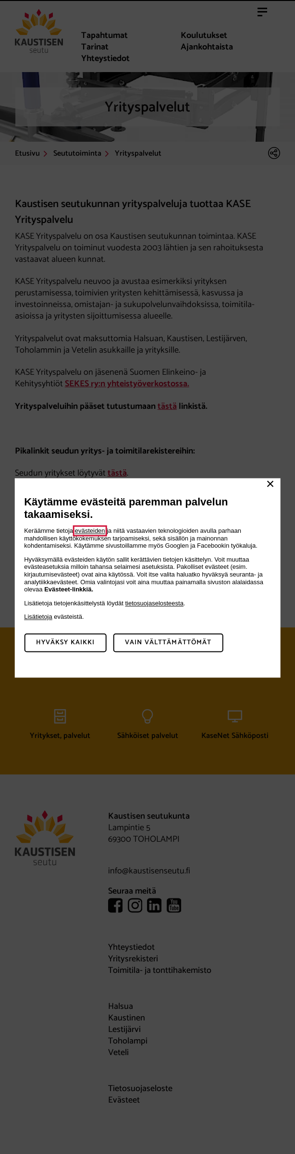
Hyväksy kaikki (65, 642)
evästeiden (90, 530)
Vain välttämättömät (168, 642)
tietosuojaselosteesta (154, 603)
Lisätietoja (38, 617)
